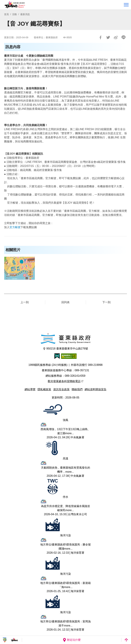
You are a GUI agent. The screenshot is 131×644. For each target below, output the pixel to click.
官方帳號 (15, 227)
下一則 (106, 302)
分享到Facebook (100, 37)
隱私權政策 (44, 389)
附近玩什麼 (72, 640)
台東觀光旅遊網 (14, 5)
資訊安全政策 (61, 389)
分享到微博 (115, 37)
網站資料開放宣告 (95, 389)
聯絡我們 (77, 389)
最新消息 (25, 14)
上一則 (24, 302)
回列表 (65, 302)
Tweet (108, 37)
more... (69, 433)
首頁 (6, 14)
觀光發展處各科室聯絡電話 (65, 381)
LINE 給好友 (123, 37)
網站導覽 (30, 389)
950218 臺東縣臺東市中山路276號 (65, 349)
